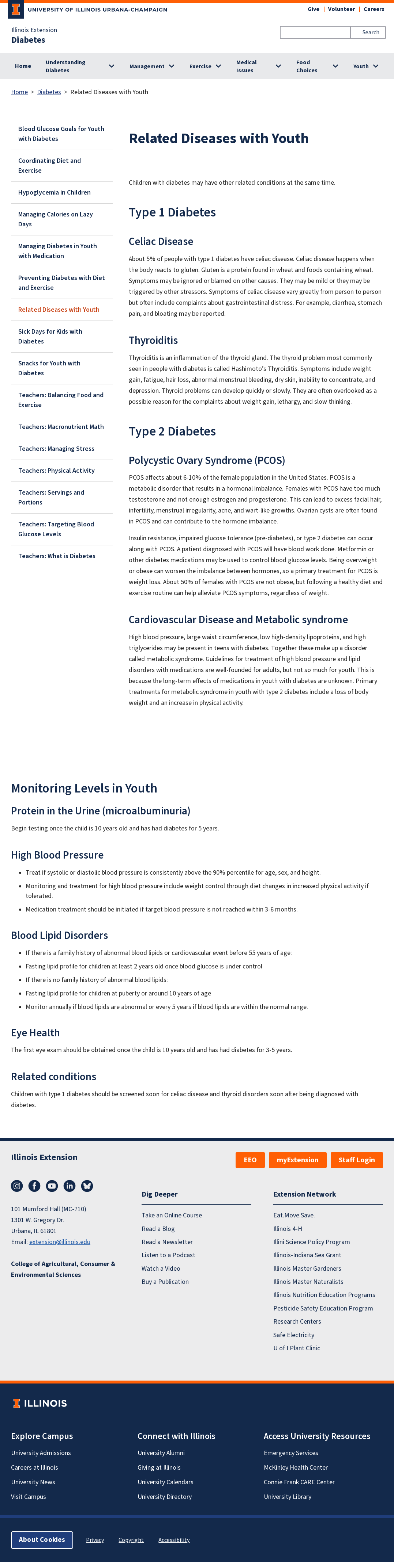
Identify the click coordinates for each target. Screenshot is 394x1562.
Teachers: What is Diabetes (56, 556)
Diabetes (28, 40)
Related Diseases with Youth (59, 309)
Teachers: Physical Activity (56, 470)
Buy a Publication (165, 1281)
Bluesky (87, 1186)
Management (147, 66)
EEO (250, 1160)
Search (371, 32)
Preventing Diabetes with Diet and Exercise (61, 282)
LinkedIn (69, 1186)
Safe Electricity (293, 1335)
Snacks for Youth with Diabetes (49, 368)
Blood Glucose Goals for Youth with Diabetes (61, 133)
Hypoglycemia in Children (54, 192)
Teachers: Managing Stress (56, 448)
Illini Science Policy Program (311, 1242)
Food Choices (307, 66)
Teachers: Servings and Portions (51, 497)
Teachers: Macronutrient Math (61, 426)
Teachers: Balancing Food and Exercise (61, 400)
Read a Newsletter (167, 1242)
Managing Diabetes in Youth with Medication (57, 251)
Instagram (17, 1186)
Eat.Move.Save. (294, 1215)
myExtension (298, 1160)
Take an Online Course (172, 1215)
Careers (374, 9)
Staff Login (357, 1160)
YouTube (52, 1186)
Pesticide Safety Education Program (323, 1308)
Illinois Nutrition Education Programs (324, 1295)
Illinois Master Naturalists (308, 1281)
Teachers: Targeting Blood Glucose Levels (56, 529)
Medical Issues (246, 66)
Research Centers (297, 1321)
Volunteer (341, 9)
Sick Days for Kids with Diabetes (50, 336)
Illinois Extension (34, 30)
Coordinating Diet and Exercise (49, 165)
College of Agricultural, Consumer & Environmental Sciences (63, 1269)
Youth (361, 66)
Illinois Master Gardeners (307, 1268)
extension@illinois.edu (59, 1242)
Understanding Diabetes (65, 66)
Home (23, 66)
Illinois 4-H (287, 1228)
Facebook (34, 1186)
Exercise (200, 66)
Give (313, 9)
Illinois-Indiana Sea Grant (307, 1255)
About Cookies (42, 1540)
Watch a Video (161, 1268)
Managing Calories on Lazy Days (55, 219)
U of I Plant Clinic (296, 1348)
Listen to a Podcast (168, 1255)
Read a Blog (158, 1228)
